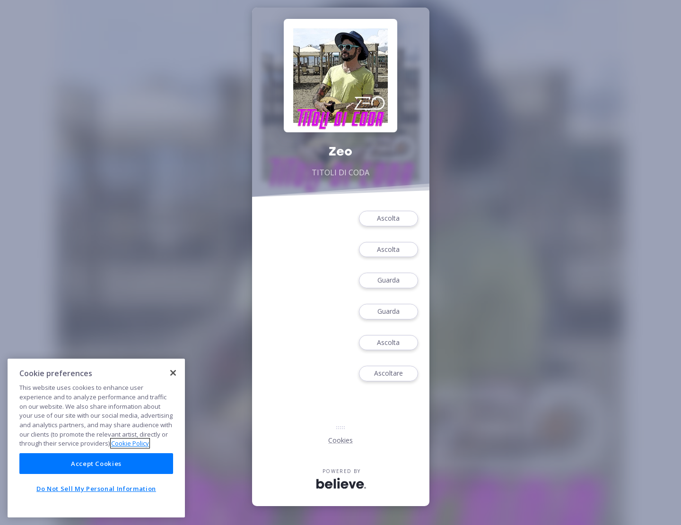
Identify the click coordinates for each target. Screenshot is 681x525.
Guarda (388, 280)
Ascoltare (388, 373)
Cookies (340, 440)
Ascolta (388, 218)
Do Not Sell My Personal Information (96, 488)
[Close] (173, 372)
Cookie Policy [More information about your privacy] (130, 443)
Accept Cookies (96, 463)
